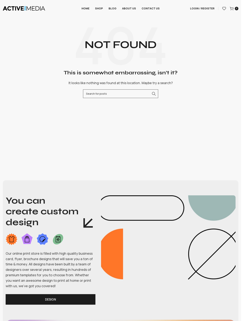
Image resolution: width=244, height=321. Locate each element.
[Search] (120, 93)
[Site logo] (24, 8)
